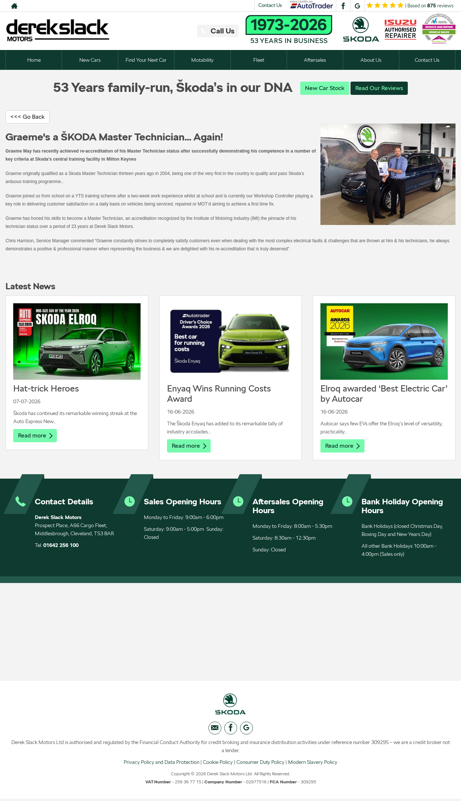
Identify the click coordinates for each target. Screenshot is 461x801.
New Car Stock (325, 88)
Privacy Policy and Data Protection (161, 764)
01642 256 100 (61, 546)
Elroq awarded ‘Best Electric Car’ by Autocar (383, 393)
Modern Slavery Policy (312, 764)
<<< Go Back (27, 117)
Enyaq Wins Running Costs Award (219, 393)
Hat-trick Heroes (46, 388)
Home (34, 60)
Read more (35, 435)
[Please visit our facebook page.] (343, 6)
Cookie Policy (218, 764)
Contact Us (270, 5)
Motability (202, 60)
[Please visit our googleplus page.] (357, 6)
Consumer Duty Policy (260, 764)
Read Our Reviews (379, 88)
